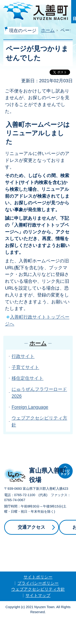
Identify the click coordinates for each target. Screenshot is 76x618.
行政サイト (23, 356)
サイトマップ (38, 595)
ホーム (48, 30)
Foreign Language (30, 407)
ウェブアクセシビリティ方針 (38, 589)
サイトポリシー (38, 577)
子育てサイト (25, 367)
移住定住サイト (27, 378)
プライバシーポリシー (38, 583)
